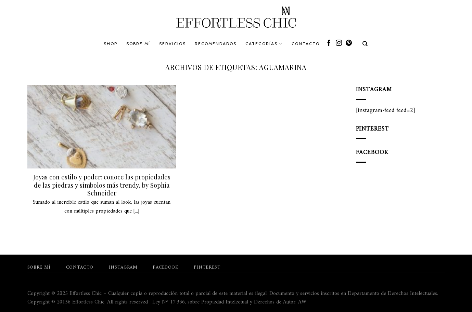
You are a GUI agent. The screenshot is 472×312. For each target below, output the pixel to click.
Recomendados (216, 43)
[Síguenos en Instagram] (339, 43)
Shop (110, 43)
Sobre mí (138, 43)
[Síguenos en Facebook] (329, 43)
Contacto (306, 43)
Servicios (172, 43)
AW (302, 302)
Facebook (165, 267)
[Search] (365, 43)
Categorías (264, 43)
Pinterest (207, 267)
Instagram (123, 267)
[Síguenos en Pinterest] (349, 43)
